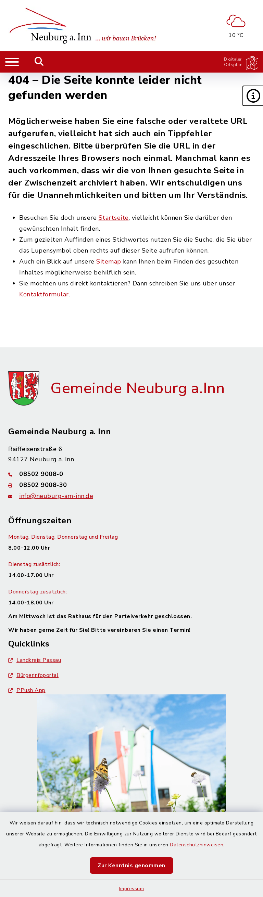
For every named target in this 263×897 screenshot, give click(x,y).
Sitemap (108, 261)
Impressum (131, 888)
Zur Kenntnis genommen (131, 865)
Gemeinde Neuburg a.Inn (137, 388)
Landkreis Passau (34, 660)
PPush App (27, 690)
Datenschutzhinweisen (196, 845)
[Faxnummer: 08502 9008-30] (131, 485)
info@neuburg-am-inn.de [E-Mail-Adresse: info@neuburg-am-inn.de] (56, 496)
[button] (252, 96)
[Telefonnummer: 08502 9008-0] (131, 474)
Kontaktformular (44, 294)
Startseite (114, 218)
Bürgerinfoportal (33, 675)
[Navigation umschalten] (12, 62)
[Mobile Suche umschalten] (39, 62)
